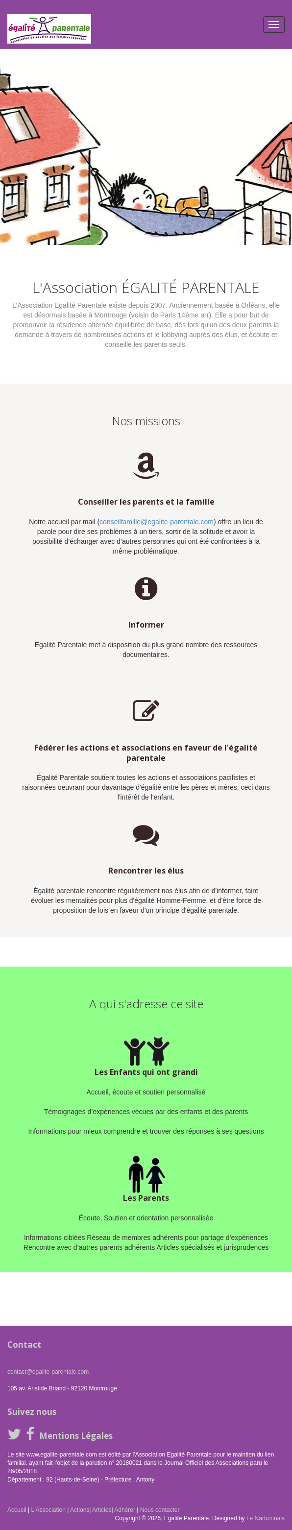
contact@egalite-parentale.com (48, 1371)
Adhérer (124, 1509)
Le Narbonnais (265, 1518)
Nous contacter (160, 1509)
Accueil (16, 1509)
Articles (101, 1509)
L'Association (48, 1509)
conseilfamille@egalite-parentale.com (156, 522)
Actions (79, 1509)
